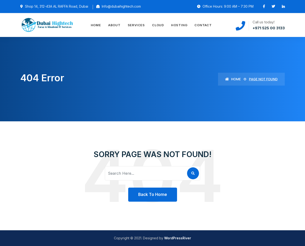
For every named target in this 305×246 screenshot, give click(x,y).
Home (96, 25)
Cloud (158, 25)
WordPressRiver (177, 238)
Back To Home (152, 194)
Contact (203, 25)
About (114, 25)
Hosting (179, 25)
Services (136, 25)
